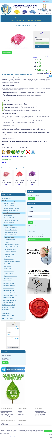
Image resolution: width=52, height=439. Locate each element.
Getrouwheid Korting (40, 414)
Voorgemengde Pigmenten (11, 232)
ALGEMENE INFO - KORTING (8, 315)
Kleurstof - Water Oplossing (11, 227)
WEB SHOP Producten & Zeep (8, 201)
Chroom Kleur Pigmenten (10, 251)
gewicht (36, 37)
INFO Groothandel (39, 411)
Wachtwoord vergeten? (32, 225)
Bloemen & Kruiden (8, 264)
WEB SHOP (5, 17)
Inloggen (30, 222)
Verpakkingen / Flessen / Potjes (10, 295)
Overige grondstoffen (9, 259)
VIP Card (20, 411)
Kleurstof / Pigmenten (9, 225)
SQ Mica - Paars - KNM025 (32, 181)
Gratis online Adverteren (40, 412)
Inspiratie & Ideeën (6, 313)
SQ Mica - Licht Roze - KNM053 (6, 181)
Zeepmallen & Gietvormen (8, 290)
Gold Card (20, 412)
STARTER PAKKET (45, 17)
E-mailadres (30, 211)
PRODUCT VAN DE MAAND (35, 17)
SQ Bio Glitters (7, 256)
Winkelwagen (31, 198)
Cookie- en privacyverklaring (20, 436)
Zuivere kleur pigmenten (10, 234)
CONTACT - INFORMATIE (7, 318)
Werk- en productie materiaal (9, 293)
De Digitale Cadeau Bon (8, 302)
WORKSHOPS (21, 20)
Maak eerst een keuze (41, 43)
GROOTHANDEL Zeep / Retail (8, 305)
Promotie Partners (39, 416)
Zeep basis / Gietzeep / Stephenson (11, 208)
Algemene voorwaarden (6, 411)
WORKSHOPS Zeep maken (8, 309)
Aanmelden (5, 362)
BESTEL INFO (18, 17)
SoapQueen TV (4, 423)
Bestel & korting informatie (7, 414)
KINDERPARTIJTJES (14, 20)
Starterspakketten (8, 215)
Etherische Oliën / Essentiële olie (11, 220)
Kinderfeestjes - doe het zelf (9, 300)
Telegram (20, 423)
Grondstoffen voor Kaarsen (9, 285)
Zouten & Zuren (7, 268)
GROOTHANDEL (11, 17)
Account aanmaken (32, 239)
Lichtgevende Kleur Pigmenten (12, 247)
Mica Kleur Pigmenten (10, 237)
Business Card (21, 414)
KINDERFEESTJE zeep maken (8, 307)
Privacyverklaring (4, 412)
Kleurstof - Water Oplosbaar (11, 230)
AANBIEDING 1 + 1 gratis (8, 205)
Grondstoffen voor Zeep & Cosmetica (11, 213)
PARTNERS (28, 20)
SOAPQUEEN (33, 20)
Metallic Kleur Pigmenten (10, 249)
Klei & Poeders (7, 266)
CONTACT (39, 20)
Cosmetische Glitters (8, 273)
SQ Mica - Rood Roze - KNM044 (19, 181)
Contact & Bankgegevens (6, 416)
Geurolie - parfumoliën (9, 222)
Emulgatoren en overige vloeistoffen (12, 261)
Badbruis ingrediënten (9, 271)
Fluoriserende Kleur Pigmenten (12, 244)
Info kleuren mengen (9, 254)
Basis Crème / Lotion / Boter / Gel (10, 210)
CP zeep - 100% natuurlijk (8, 288)
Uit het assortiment (8, 278)
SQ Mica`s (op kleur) (10, 239)
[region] (16, 433)
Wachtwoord (31, 216)
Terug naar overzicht (7, 52)
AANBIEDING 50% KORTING (9, 203)
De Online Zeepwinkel (6, 198)
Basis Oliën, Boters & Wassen (10, 218)
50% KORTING (25, 17)
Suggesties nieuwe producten (10, 276)
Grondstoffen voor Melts (8, 283)
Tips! (7, 242)
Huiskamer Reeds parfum (8, 297)
